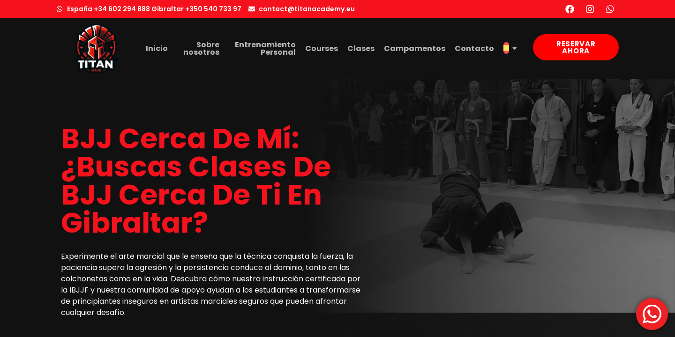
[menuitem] (510, 48)
